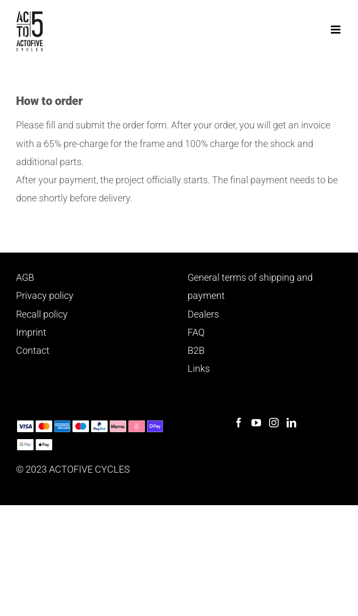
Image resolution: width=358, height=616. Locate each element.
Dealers (203, 314)
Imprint (31, 332)
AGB (25, 277)
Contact (33, 350)
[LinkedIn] (291, 422)
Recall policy (42, 314)
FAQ (196, 332)
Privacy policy (45, 295)
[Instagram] (274, 422)
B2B (196, 350)
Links (199, 368)
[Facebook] (238, 422)
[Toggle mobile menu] (336, 29)
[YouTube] (256, 422)
